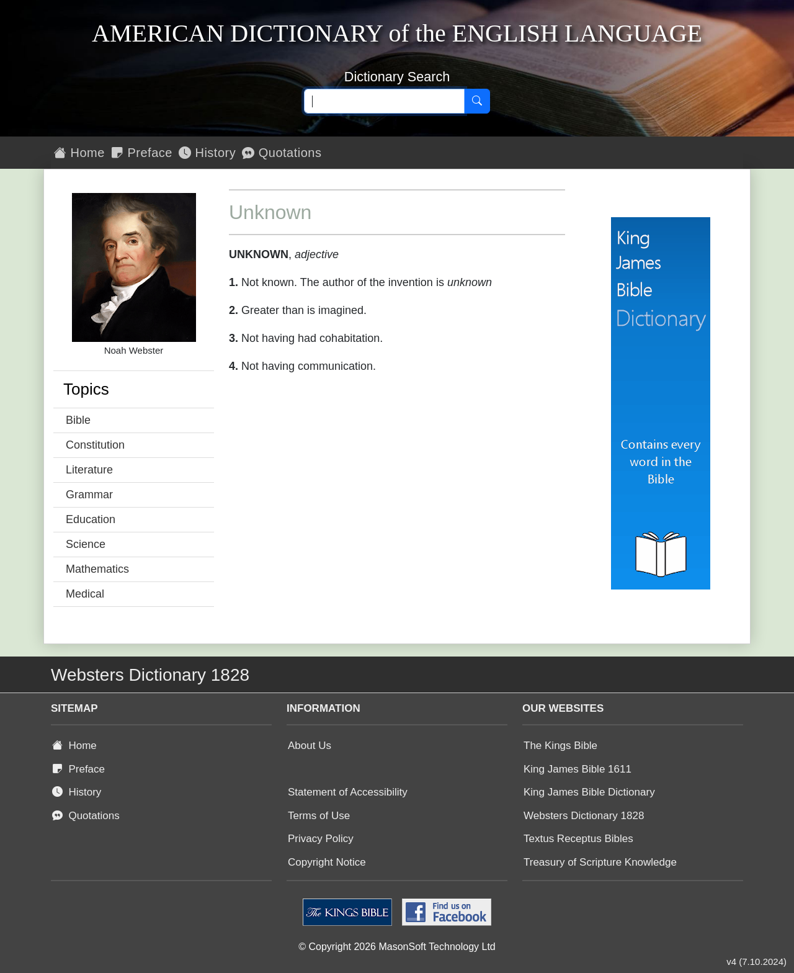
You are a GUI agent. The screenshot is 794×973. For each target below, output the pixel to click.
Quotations (281, 152)
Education (90, 519)
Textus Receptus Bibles (578, 839)
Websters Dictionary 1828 (584, 816)
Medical (85, 594)
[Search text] (384, 101)
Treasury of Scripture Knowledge (600, 862)
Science (85, 544)
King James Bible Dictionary (589, 792)
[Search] (477, 101)
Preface (141, 152)
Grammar (89, 494)
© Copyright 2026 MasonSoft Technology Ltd (396, 946)
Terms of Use (319, 816)
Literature (89, 470)
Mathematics (97, 569)
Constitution (95, 445)
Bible (78, 420)
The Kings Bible (560, 745)
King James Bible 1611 (577, 769)
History (207, 152)
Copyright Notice (327, 862)
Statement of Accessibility (348, 792)
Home (79, 152)
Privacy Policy (321, 839)
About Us (309, 745)
